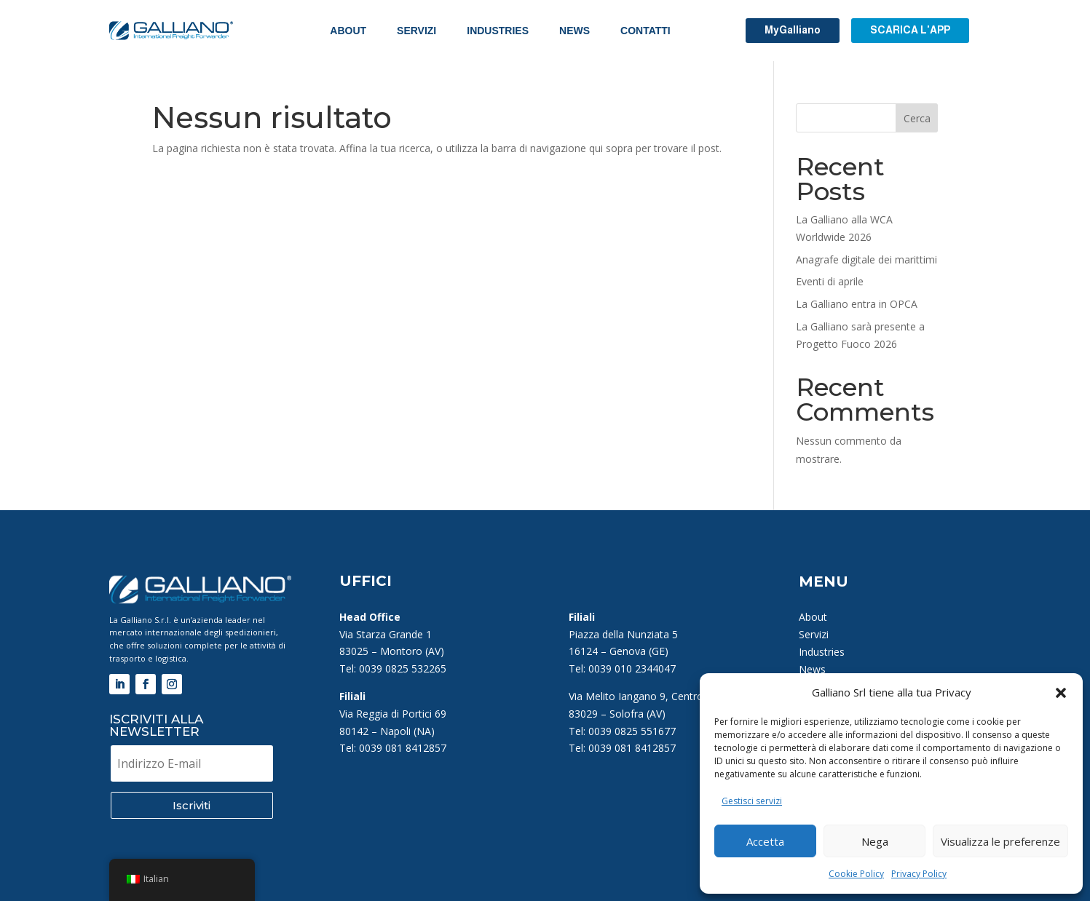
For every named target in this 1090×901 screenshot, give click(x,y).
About (348, 30)
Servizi (416, 30)
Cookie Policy (856, 874)
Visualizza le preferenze (1000, 841)
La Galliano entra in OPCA (856, 304)
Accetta (765, 841)
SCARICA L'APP (910, 30)
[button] (1061, 693)
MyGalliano (793, 30)
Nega (874, 841)
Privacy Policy (919, 874)
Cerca (917, 118)
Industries (498, 30)
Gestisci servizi (752, 801)
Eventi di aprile (830, 281)
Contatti (645, 30)
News (574, 30)
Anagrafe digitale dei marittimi (866, 259)
